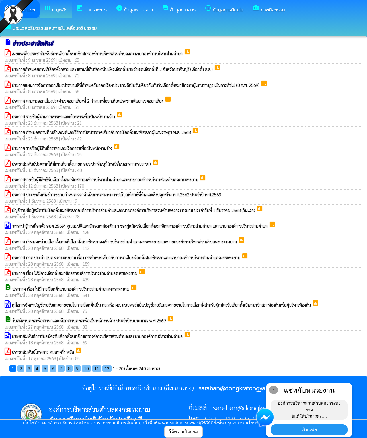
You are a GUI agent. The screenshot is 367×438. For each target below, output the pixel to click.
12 (107, 368)
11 (96, 368)
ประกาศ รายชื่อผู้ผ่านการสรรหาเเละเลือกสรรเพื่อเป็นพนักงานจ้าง (64, 116)
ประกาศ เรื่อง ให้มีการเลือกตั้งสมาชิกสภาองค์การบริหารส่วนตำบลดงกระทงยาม (75, 273)
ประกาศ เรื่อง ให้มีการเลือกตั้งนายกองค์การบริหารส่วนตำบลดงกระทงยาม (71, 289)
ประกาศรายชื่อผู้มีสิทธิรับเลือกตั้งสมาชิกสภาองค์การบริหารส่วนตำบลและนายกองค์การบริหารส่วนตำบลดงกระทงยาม (105, 179)
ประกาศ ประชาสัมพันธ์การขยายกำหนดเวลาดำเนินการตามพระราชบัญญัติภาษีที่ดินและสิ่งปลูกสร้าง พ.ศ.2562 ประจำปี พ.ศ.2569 (116, 194)
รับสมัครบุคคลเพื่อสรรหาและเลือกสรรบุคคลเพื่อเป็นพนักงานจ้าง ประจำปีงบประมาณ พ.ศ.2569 (90, 320)
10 (86, 368)
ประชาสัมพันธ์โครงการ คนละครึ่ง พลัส (43, 352)
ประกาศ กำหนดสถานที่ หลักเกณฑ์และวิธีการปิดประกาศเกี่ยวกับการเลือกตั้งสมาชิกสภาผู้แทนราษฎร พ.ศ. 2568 (102, 132)
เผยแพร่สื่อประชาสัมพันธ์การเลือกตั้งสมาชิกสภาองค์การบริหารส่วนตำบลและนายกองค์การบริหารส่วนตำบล (98, 53)
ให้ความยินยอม (183, 431)
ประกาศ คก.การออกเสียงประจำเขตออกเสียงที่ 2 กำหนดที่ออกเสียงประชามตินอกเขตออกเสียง (88, 100)
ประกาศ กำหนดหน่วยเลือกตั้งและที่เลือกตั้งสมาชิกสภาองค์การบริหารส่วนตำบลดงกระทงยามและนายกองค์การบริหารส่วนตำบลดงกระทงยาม (125, 241)
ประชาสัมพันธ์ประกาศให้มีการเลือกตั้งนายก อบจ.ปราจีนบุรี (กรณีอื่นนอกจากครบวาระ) (82, 163)
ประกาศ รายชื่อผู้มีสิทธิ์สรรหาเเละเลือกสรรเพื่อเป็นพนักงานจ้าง (62, 148)
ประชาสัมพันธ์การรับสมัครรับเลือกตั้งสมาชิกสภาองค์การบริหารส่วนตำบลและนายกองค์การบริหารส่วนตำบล (98, 336)
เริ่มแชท (309, 429)
